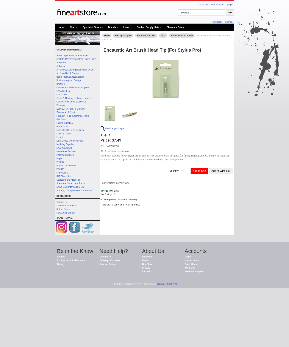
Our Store (147, 264)
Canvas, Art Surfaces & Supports (73, 87)
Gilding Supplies (65, 123)
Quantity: (174, 171)
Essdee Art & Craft (66, 112)
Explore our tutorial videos (71, 260)
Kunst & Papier (64, 133)
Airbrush (61, 66)
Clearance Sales (175, 27)
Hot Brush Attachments (182, 35)
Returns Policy (107, 264)
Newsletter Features (66, 151)
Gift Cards (62, 119)
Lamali (60, 137)
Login (229, 4)
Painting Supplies (65, 155)
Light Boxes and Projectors (70, 140)
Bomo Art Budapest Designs (71, 77)
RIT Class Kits (64, 176)
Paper (60, 158)
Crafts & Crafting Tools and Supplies (75, 98)
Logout (188, 256)
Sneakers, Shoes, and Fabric (71, 183)
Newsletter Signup (66, 212)
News (145, 260)
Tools (163, 35)
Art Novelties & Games (68, 73)
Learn (126, 27)
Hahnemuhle (63, 126)
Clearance (62, 94)
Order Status (191, 264)
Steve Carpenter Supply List (70, 187)
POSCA (60, 169)
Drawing (61, 105)
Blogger (61, 256)
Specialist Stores (92, 27)
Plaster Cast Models (66, 165)
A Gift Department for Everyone (72, 55)
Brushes (61, 84)
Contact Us (62, 202)
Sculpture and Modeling (68, 180)
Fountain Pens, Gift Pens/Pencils (73, 116)
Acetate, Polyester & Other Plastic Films (76, 59)
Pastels (60, 162)
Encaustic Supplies (146, 35)
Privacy (146, 268)
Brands (112, 27)
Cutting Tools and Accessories (71, 101)
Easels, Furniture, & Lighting (71, 109)
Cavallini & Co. (64, 91)
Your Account (217, 4)
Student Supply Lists (148, 27)
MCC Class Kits (64, 148)
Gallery (61, 264)
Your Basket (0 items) (221, 22)
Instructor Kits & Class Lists (70, 130)
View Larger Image (114, 128)
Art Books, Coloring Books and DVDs (75, 69)
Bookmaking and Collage (69, 80)
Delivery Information (66, 205)
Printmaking (62, 172)
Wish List (203, 4)
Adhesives (62, 62)
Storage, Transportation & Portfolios (74, 190)
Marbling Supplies (65, 144)
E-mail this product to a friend (117, 151)
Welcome (147, 256)
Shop (72, 27)
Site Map (146, 271)
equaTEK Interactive (167, 283)
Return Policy (63, 209)
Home (61, 27)
